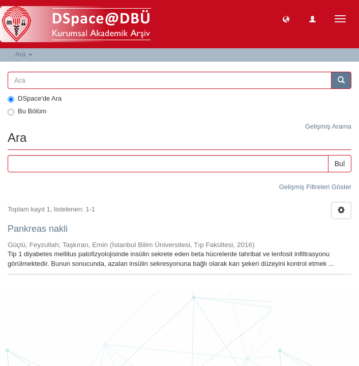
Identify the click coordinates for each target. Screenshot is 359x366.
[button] (286, 18)
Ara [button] (24, 54)
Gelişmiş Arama (328, 126)
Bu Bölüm (27, 111)
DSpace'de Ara (35, 99)
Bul (340, 164)
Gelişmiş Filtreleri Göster (315, 187)
